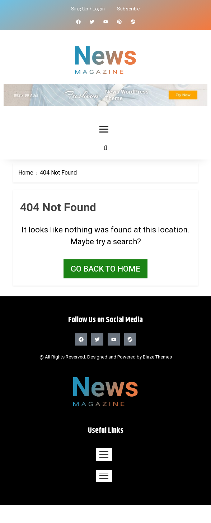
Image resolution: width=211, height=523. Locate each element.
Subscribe (128, 8)
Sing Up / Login (88, 8)
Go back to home (105, 268)
